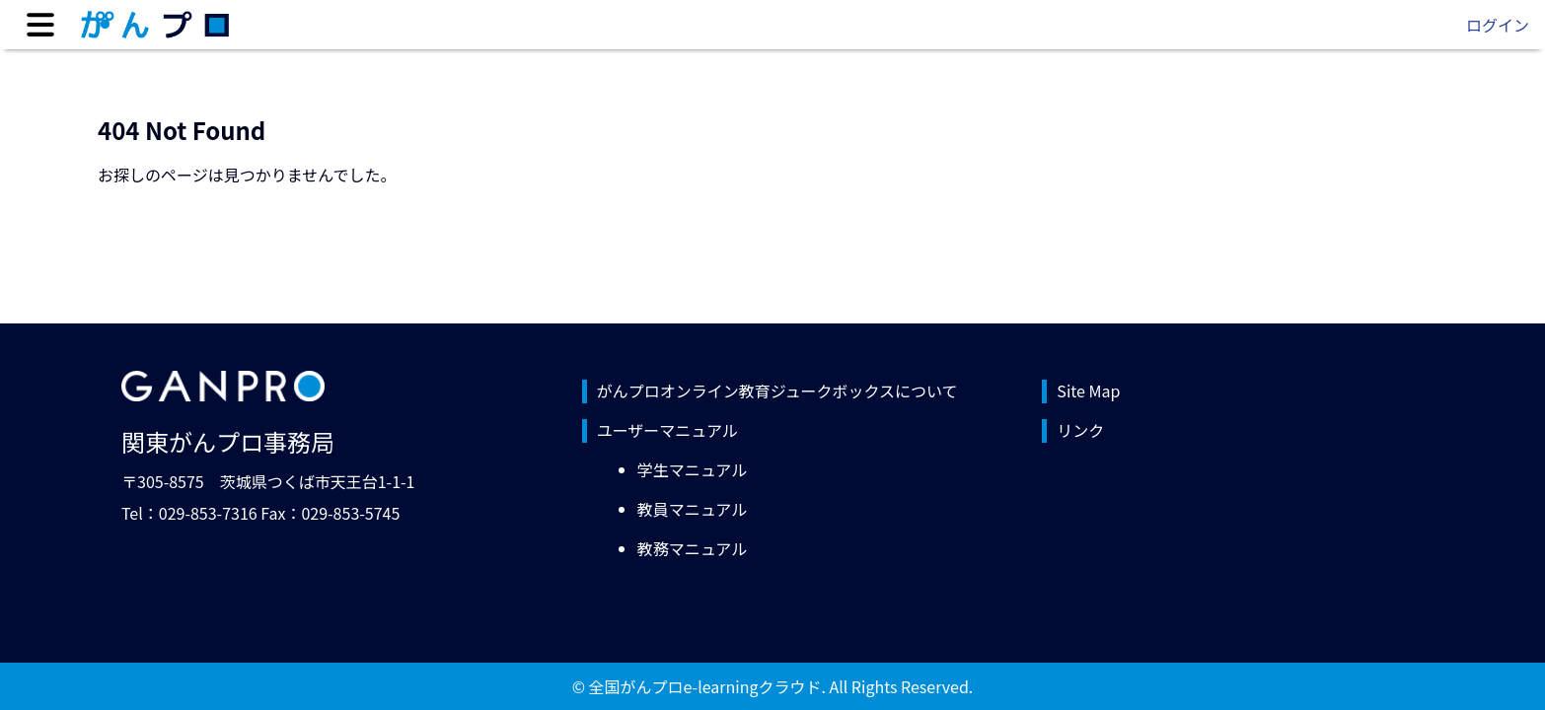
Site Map (1088, 390)
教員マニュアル (692, 509)
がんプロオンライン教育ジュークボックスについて (777, 390)
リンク (1080, 430)
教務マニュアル (692, 548)
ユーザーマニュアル (667, 430)
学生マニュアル (692, 469)
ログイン (1497, 24)
